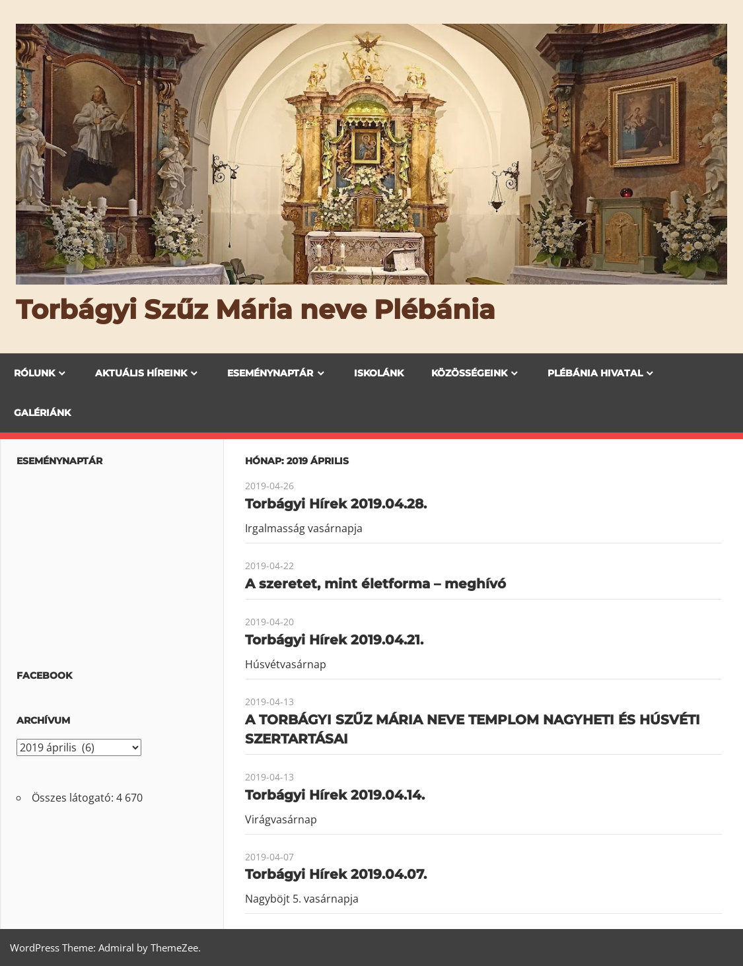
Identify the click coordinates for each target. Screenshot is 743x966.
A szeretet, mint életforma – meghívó (375, 584)
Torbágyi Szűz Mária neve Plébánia (255, 309)
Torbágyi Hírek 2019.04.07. (336, 874)
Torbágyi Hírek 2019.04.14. (335, 795)
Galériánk (42, 413)
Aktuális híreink (141, 373)
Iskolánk (379, 373)
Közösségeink (469, 373)
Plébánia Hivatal (595, 373)
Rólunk (34, 373)
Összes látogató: (74, 797)
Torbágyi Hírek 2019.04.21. (334, 640)
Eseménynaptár (270, 373)
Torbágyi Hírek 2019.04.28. (336, 504)
